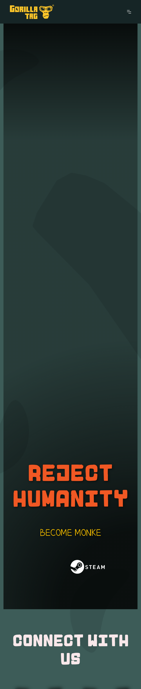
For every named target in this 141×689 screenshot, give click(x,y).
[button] (129, 11)
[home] (32, 12)
